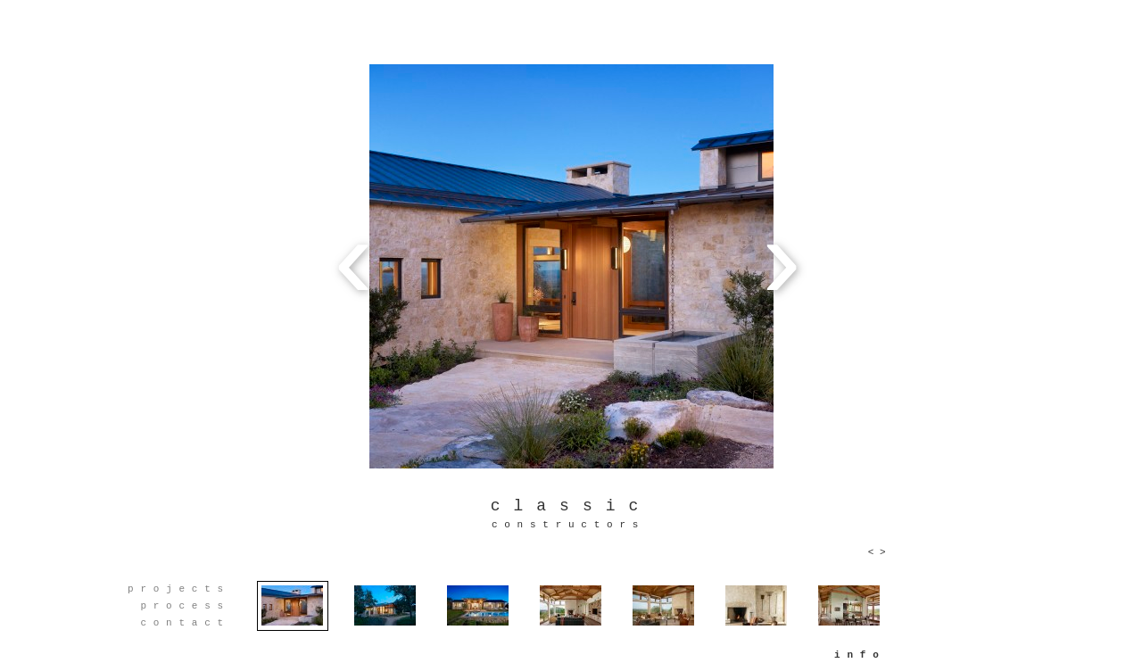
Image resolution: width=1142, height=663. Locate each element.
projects (179, 589)
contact (184, 622)
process (184, 606)
